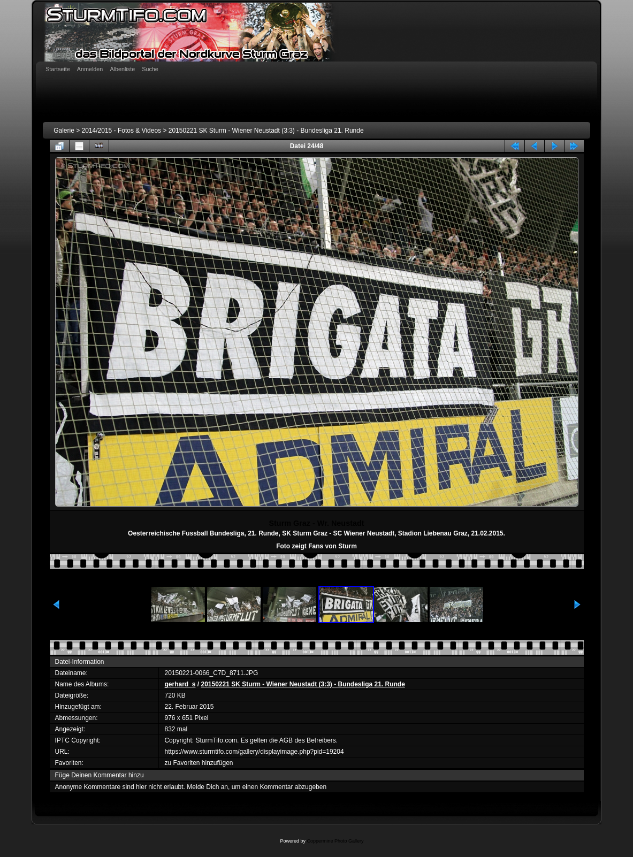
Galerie (64, 130)
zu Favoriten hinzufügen (198, 763)
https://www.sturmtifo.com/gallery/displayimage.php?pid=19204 (254, 751)
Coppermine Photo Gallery (335, 841)
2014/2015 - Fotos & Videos (122, 130)
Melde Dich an (207, 787)
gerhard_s (179, 684)
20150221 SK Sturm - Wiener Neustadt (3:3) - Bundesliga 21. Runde (266, 130)
